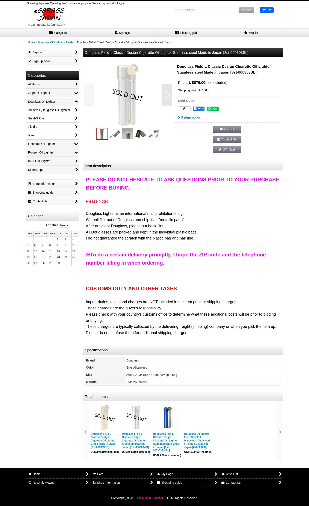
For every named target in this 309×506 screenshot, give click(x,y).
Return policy (189, 117)
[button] (89, 95)
